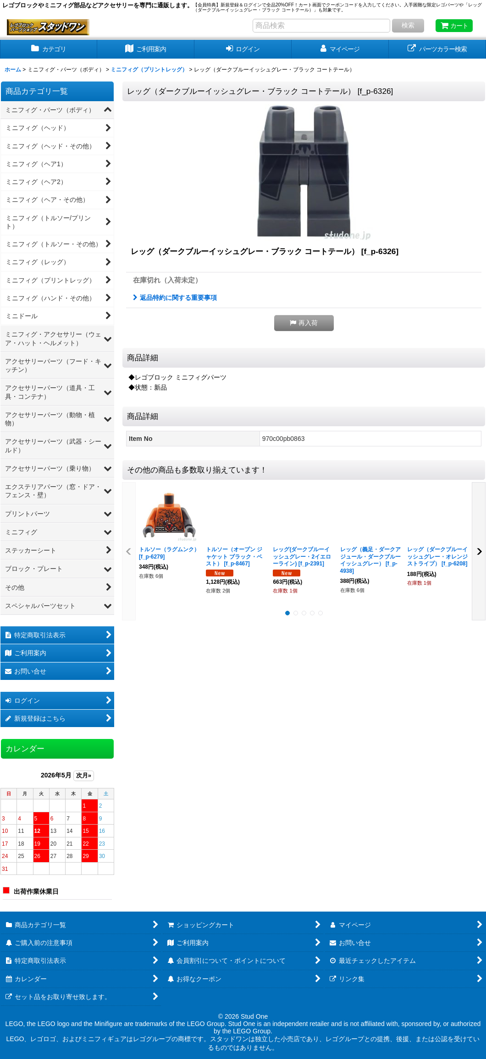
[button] (304, 323)
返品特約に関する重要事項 (175, 297)
